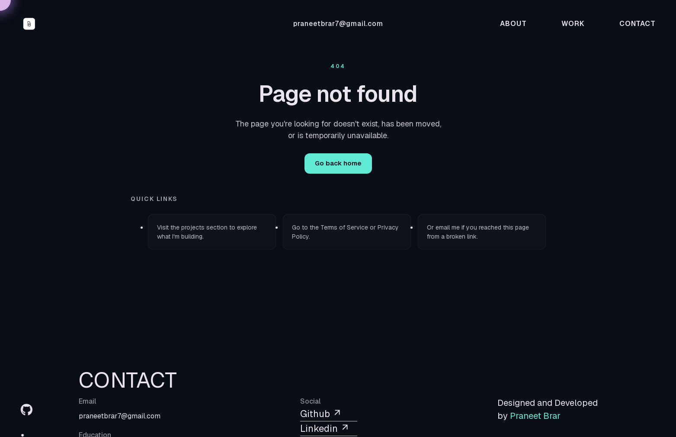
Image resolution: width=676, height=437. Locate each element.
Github (321, 414)
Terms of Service (344, 227)
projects (193, 227)
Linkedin (325, 428)
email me (448, 227)
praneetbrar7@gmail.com (338, 23)
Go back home (338, 163)
